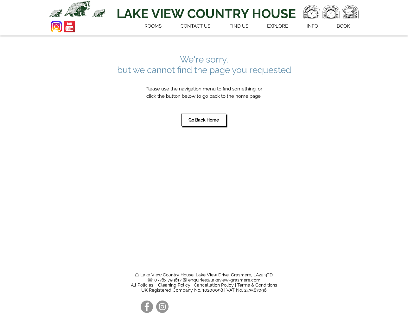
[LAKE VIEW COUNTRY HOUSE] (206, 14)
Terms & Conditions (257, 285)
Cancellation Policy (214, 285)
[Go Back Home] (203, 120)
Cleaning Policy (174, 285)
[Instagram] (162, 307)
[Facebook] (147, 307)
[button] (277, 26)
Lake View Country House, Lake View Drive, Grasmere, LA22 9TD (206, 274)
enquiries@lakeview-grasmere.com (224, 279)
